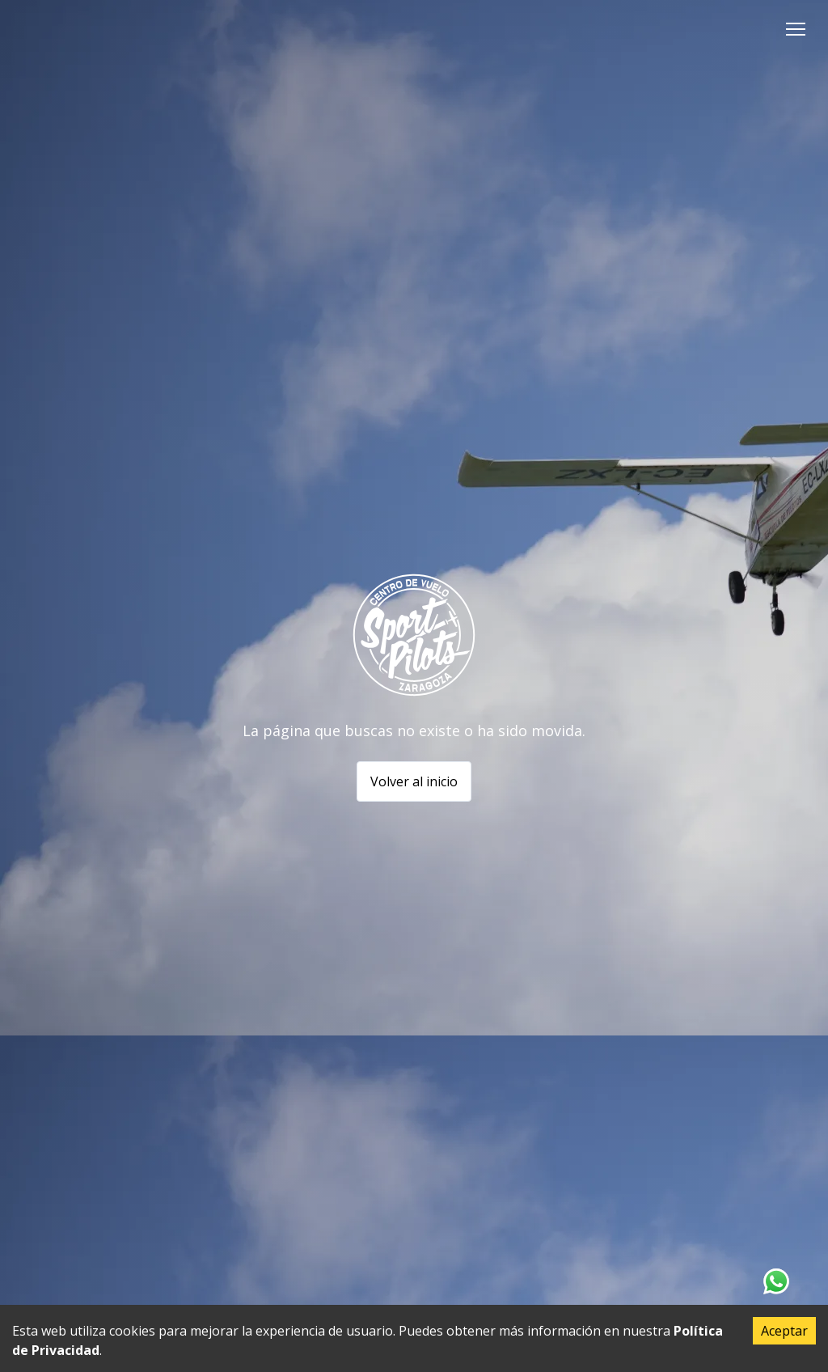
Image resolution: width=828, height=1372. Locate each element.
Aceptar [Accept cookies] (784, 1331)
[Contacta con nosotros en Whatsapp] (776, 1281)
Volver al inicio (414, 781)
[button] (795, 29)
